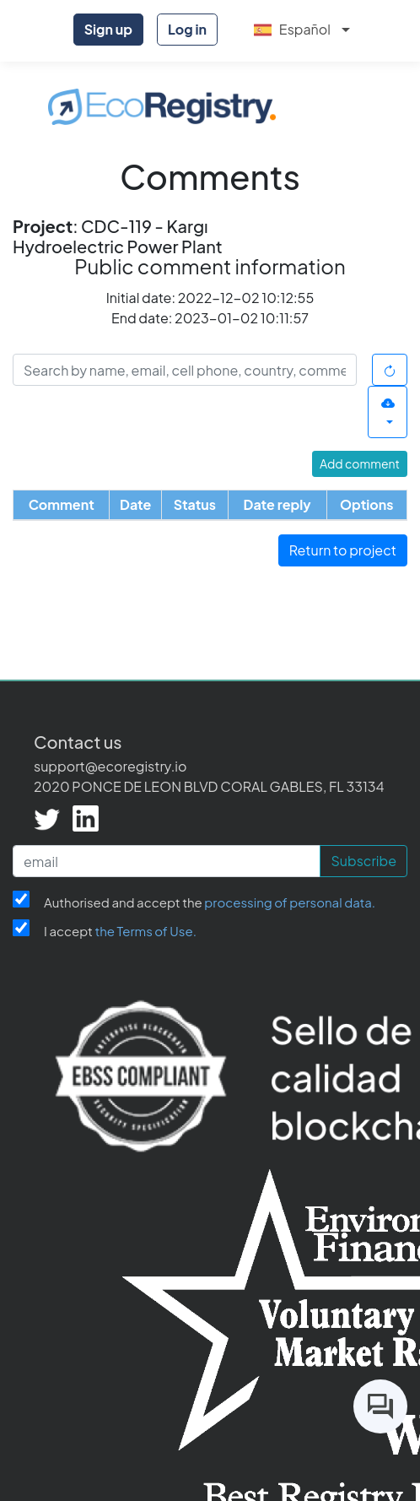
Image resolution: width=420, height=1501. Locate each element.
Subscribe (363, 861)
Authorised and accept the (209, 902)
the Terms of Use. (145, 931)
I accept (120, 931)
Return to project (342, 550)
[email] (166, 861)
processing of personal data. (289, 902)
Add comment (360, 463)
